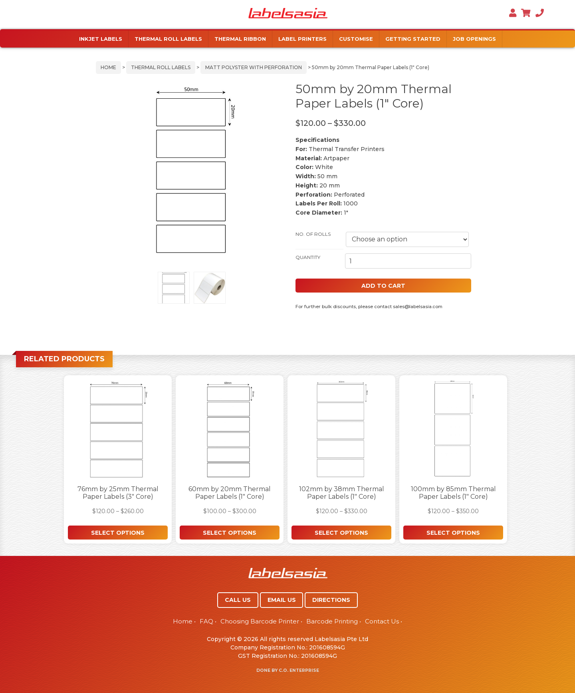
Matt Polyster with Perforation (253, 67)
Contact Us (382, 621)
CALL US (238, 599)
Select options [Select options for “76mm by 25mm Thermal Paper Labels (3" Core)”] (118, 532)
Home (108, 67)
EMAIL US (282, 599)
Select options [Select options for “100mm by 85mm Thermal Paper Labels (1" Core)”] (453, 532)
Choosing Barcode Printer (259, 621)
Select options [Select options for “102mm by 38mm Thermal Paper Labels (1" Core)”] (341, 532)
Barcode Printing (332, 621)
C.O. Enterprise (299, 670)
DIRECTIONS (331, 599)
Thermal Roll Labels (160, 67)
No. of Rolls (313, 234)
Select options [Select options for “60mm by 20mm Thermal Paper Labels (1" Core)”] (229, 532)
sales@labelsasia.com (417, 306)
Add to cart (383, 285)
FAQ (206, 621)
